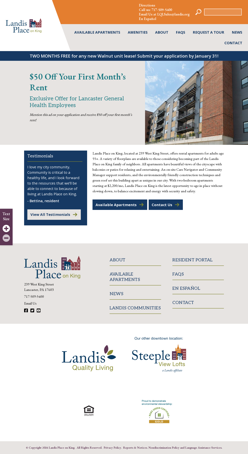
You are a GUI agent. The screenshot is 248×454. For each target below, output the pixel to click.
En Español (147, 18)
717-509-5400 (162, 9)
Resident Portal (192, 260)
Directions (147, 5)
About (161, 32)
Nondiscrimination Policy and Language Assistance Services (185, 448)
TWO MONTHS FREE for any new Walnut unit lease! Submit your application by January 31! (124, 56)
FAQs (180, 32)
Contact (233, 42)
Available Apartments (97, 32)
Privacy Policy (112, 448)
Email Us (30, 303)
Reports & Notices (135, 448)
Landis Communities (135, 308)
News (237, 32)
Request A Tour (208, 32)
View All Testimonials (50, 214)
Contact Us (162, 204)
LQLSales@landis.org (173, 14)
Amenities (138, 32)
